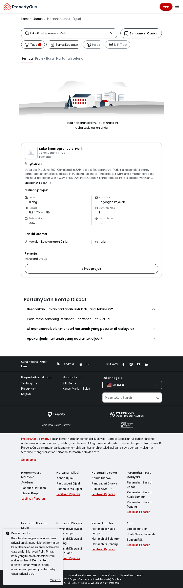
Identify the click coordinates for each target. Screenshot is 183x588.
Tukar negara (112, 378)
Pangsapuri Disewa (104, 483)
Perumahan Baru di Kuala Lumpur (139, 494)
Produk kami (29, 388)
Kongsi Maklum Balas (76, 388)
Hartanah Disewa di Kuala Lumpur (69, 531)
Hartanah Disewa (104, 473)
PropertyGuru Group (36, 377)
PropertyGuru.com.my (35, 438)
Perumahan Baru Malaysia (139, 475)
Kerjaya (26, 393)
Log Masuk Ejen (137, 528)
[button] (27, 58)
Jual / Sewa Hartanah (141, 534)
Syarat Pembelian (131, 575)
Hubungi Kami (73, 377)
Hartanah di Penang (105, 544)
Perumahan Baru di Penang (139, 504)
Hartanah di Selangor (106, 538)
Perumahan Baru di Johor (139, 485)
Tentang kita (29, 383)
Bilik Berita (69, 383)
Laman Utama (32, 19)
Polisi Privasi (47, 551)
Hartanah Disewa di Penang (69, 541)
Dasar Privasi (108, 575)
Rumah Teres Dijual (69, 489)
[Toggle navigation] (177, 6)
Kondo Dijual (64, 478)
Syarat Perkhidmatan (82, 575)
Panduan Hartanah (33, 488)
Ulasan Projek (30, 493)
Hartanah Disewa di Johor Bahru (69, 551)
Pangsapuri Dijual (68, 483)
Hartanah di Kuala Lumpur (103, 531)
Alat (130, 523)
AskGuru (27, 482)
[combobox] (69, 33)
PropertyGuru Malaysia (31, 475)
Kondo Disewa (101, 478)
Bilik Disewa (102, 489)
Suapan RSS (135, 539)
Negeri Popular (102, 523)
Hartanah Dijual (67, 473)
